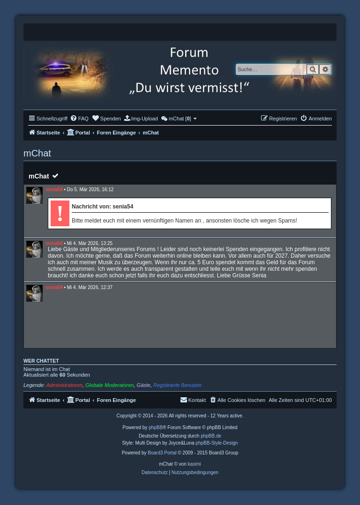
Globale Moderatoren (109, 385)
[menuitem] (79, 118)
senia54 (54, 189)
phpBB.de (211, 435)
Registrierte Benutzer (177, 385)
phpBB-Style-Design (216, 443)
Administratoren (64, 385)
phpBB (156, 427)
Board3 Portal (162, 452)
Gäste (143, 385)
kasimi (194, 464)
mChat (39, 176)
